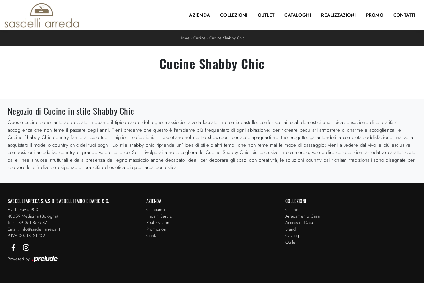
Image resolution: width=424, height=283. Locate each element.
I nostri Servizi (159, 216)
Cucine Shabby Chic (227, 38)
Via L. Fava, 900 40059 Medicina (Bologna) (33, 212)
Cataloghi (297, 15)
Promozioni (157, 229)
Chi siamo (155, 209)
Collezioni (234, 15)
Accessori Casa (299, 222)
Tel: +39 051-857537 (27, 222)
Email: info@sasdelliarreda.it (34, 229)
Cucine (199, 38)
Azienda (199, 15)
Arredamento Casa (302, 216)
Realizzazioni (338, 15)
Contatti (404, 15)
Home (184, 38)
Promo (374, 15)
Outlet (266, 15)
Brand (290, 229)
